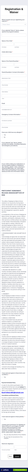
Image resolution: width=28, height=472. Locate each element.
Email (3, 103)
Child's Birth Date (7, 52)
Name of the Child (7, 41)
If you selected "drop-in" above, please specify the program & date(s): (13, 31)
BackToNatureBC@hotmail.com (13, 392)
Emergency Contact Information (11, 114)
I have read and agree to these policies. (13, 416)
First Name (4, 47)
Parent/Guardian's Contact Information (13, 72)
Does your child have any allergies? (12, 132)
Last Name (16, 47)
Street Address (5, 91)
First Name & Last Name (7, 120)
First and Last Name (6, 449)
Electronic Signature (7, 443)
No (4, 137)
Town (3, 98)
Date (15, 449)
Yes (5, 135)
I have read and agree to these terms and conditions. (13, 373)
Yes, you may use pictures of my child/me (15, 434)
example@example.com (7, 109)
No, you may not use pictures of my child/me (13, 437)
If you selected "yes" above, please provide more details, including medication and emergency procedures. (14, 144)
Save (10, 456)
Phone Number (5, 85)
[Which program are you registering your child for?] (14, 24)
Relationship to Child (6, 78)
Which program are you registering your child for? (13, 20)
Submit (17, 456)
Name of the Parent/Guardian (10, 61)
